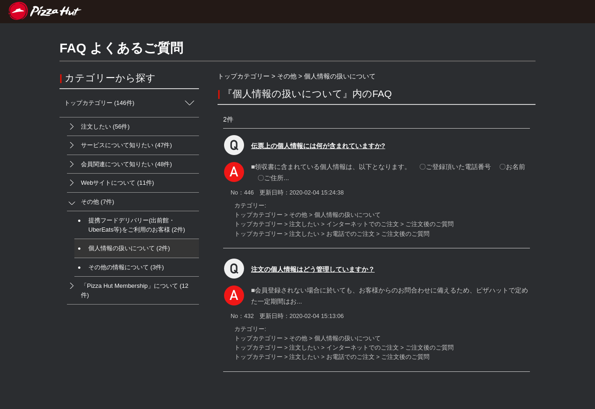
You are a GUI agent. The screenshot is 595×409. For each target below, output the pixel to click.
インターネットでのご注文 (362, 224)
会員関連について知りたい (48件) (119, 164)
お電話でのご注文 (350, 234)
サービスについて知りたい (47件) (119, 145)
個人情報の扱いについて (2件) (122, 248)
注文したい (304, 224)
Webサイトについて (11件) (110, 183)
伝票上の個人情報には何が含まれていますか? (318, 145)
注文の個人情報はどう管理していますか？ (313, 269)
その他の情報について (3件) (119, 267)
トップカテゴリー (244, 76)
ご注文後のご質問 (429, 224)
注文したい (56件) (98, 126)
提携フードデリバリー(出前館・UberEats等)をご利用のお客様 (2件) (129, 222)
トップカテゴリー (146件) (131, 103)
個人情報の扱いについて (340, 76)
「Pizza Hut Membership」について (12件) (127, 288)
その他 (287, 76)
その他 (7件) (90, 202)
